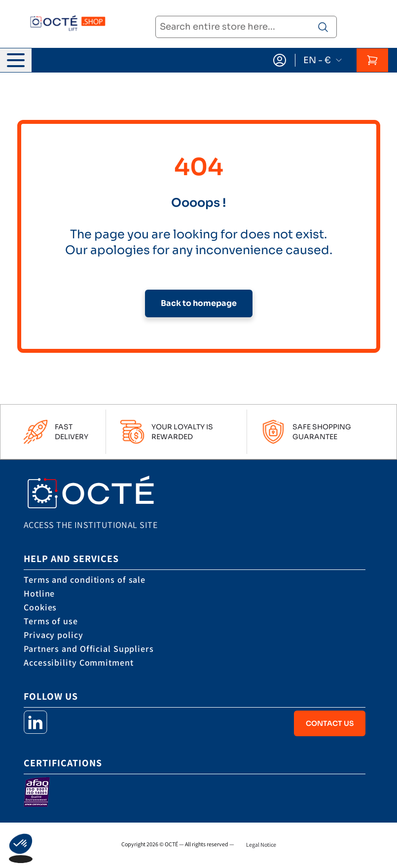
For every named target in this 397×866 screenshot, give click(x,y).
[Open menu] (16, 60)
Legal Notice (261, 844)
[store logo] (64, 24)
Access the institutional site (90, 524)
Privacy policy (53, 634)
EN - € (323, 60)
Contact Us (330, 723)
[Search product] (323, 27)
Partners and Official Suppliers (89, 648)
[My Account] (280, 60)
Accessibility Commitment (79, 662)
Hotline (39, 593)
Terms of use (51, 621)
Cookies (40, 607)
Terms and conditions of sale (84, 579)
